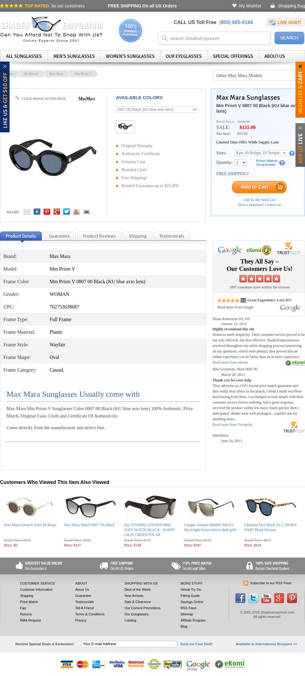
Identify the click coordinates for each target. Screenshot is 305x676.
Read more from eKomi (230, 362)
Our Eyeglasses (184, 56)
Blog (184, 626)
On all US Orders (142, 5)
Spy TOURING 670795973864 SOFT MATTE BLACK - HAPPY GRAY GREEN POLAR (149, 530)
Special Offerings (233, 56)
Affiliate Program (193, 620)
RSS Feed (188, 608)
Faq (23, 608)
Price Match (29, 602)
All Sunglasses (24, 56)
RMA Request (30, 620)
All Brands (31, 73)
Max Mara (56, 73)
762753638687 (64, 306)
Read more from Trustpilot (232, 424)
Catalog (130, 620)
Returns (26, 614)
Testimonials (84, 602)
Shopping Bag (291, 5)
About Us (274, 56)
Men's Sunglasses (74, 56)
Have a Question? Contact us (259, 205)
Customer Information (36, 589)
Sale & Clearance (137, 602)
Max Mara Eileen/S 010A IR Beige (30, 525)
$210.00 (244, 121)
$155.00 (247, 127)
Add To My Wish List (259, 200)
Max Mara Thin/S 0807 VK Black (89, 525)
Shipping (26, 596)
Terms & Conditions (89, 614)
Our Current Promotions (142, 608)
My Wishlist (250, 5)
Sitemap (187, 614)
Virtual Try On (191, 589)
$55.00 (242, 133)
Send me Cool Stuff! (196, 644)
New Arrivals (133, 596)
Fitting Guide (190, 596)
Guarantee (83, 596)
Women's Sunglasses (130, 56)
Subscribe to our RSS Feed (270, 583)
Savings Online (192, 602)
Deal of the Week (137, 589)
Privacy (80, 620)
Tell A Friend (84, 608)
